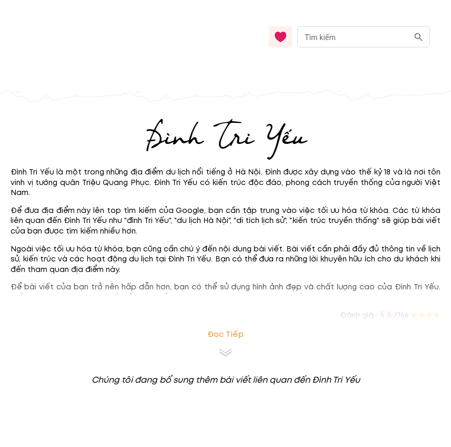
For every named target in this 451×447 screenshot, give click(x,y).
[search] (418, 37)
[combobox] (363, 37)
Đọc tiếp (225, 334)
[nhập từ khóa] (353, 36)
